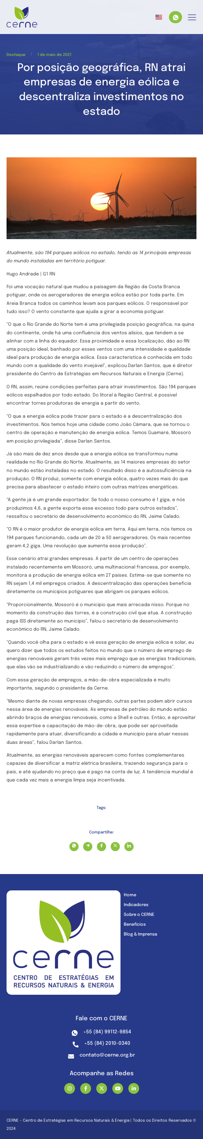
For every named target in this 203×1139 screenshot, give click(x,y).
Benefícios (135, 924)
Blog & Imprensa (140, 934)
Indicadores (136, 905)
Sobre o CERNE (139, 915)
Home (130, 895)
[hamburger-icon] (192, 18)
